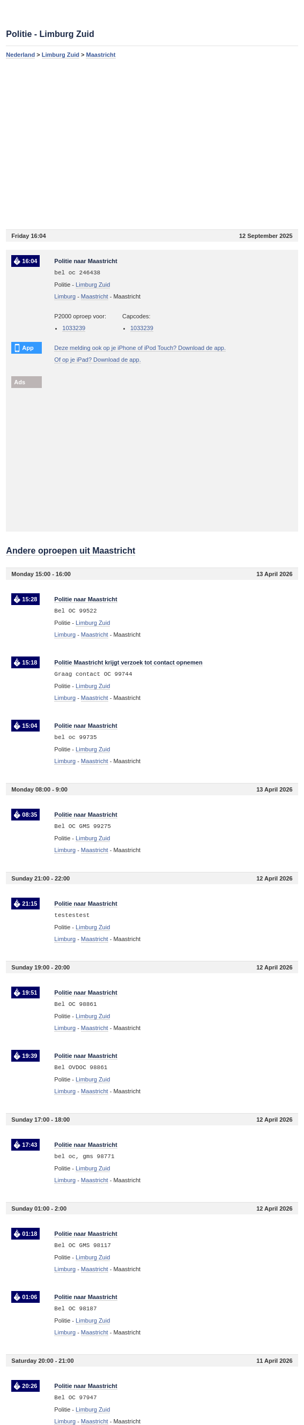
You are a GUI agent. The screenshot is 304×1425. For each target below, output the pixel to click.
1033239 (73, 328)
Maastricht (100, 54)
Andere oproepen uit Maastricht (70, 550)
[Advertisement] (152, 144)
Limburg (65, 296)
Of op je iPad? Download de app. (97, 359)
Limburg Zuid (60, 54)
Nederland (20, 54)
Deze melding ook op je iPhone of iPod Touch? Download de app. (140, 348)
